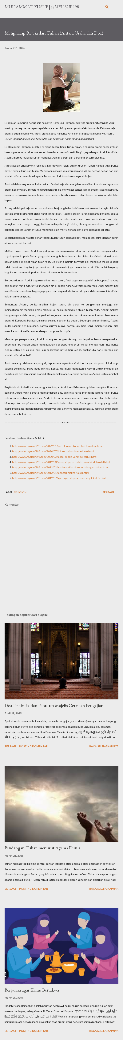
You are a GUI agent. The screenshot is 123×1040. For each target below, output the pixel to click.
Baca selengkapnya (103, 746)
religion (20, 492)
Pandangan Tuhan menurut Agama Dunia (42, 848)
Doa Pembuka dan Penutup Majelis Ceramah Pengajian (54, 705)
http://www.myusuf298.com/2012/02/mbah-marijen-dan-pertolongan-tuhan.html (60, 467)
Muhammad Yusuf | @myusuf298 (42, 7)
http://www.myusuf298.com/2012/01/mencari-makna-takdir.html (50, 472)
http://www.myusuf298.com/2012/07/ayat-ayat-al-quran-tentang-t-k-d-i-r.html (59, 478)
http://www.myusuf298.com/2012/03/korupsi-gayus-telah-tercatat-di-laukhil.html (61, 462)
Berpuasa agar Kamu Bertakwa (32, 990)
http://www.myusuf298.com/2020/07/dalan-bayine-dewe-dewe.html (53, 451)
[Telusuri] (107, 7)
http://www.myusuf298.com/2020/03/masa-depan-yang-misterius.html (54, 456)
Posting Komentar (33, 746)
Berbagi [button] (108, 492)
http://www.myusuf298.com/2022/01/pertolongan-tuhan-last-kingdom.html (57, 446)
